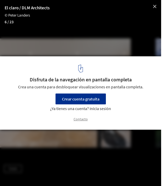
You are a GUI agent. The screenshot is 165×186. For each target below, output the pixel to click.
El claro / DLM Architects (27, 8)
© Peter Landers (17, 15)
